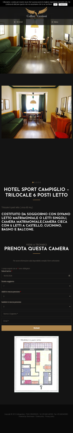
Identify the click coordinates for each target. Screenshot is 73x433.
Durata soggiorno (8, 281)
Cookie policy (40, 416)
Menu (55, 22)
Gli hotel (18, 22)
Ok (55, 4)
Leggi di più (63, 4)
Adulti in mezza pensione (11, 292)
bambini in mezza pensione (11, 302)
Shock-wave (30, 416)
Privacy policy (49, 416)
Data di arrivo (7, 271)
